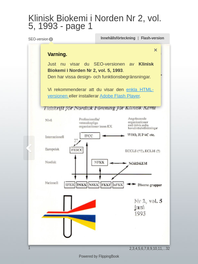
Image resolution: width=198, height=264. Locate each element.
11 (160, 249)
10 (155, 249)
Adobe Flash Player (120, 96)
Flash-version (152, 38)
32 (168, 249)
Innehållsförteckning (118, 38)
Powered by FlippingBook (99, 256)
